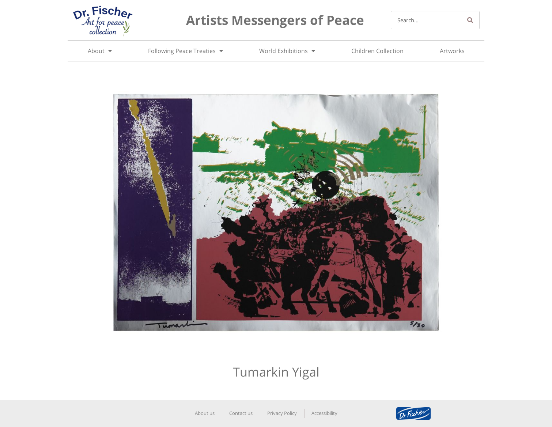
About (100, 50)
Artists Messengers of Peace (275, 20)
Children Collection (377, 51)
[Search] (470, 20)
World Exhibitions (287, 50)
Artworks (452, 51)
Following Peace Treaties (185, 50)
